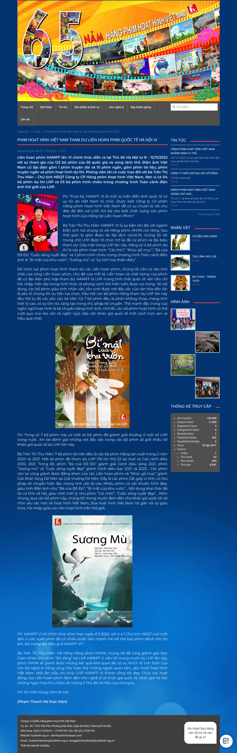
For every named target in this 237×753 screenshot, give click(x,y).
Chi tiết (174, 165)
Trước (200, 214)
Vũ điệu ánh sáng (204, 236)
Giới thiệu (46, 107)
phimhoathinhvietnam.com (66, 735)
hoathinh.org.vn (40, 735)
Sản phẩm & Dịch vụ (88, 107)
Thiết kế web (28, 745)
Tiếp (217, 214)
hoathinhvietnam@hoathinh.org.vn (48, 740)
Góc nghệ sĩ (116, 107)
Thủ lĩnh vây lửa (204, 256)
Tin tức (63, 107)
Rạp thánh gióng (141, 107)
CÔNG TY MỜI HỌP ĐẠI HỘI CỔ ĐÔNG (194, 173)
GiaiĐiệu (44, 745)
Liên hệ (25, 119)
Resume (209, 214)
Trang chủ (27, 107)
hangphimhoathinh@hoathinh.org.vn (92, 740)
